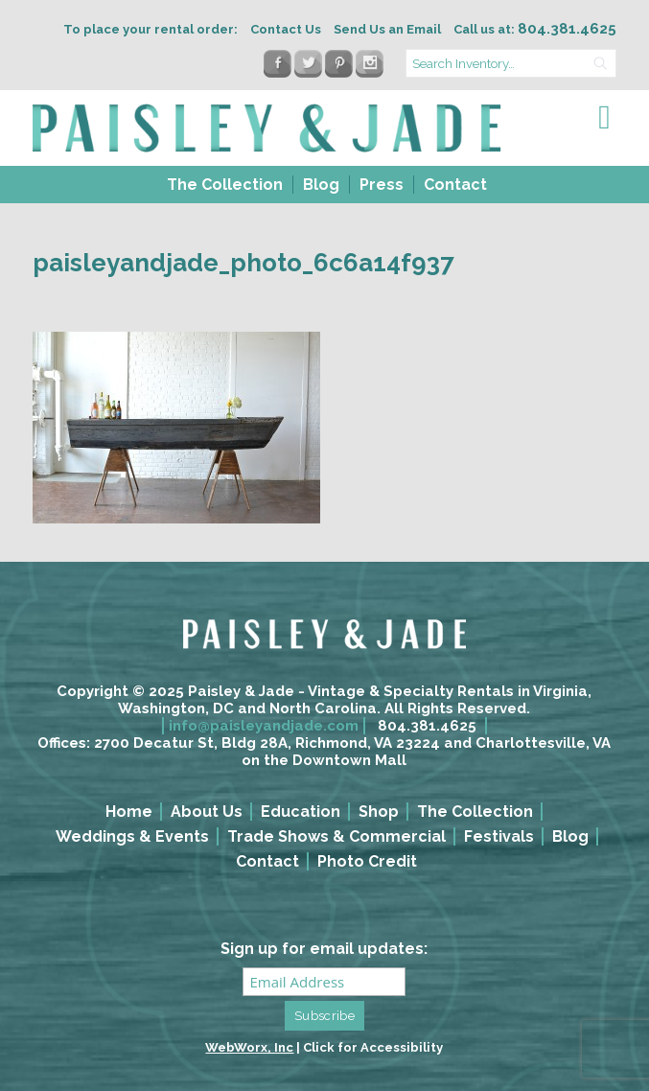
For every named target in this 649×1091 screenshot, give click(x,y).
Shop (379, 811)
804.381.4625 (427, 725)
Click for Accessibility (373, 1047)
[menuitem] (223, 184)
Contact (455, 184)
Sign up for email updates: (324, 949)
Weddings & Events (132, 836)
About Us (207, 811)
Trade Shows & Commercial (336, 836)
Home (128, 811)
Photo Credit (367, 861)
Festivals (499, 836)
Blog (321, 184)
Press (381, 184)
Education (300, 811)
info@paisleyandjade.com (264, 725)
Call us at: (534, 29)
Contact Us (285, 29)
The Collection (225, 184)
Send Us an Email (387, 29)
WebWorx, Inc (249, 1047)
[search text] (511, 63)
